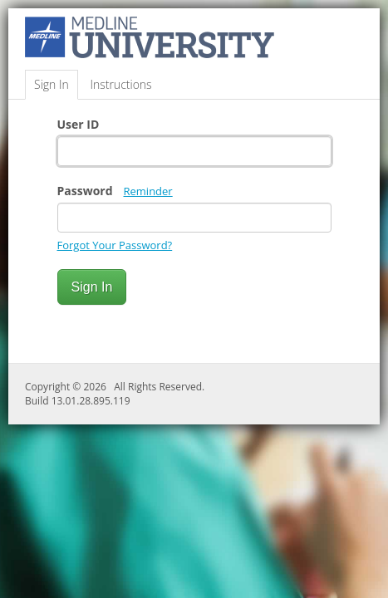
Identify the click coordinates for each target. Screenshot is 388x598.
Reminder (148, 191)
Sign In (51, 84)
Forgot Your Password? (115, 245)
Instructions (120, 84)
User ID (78, 124)
